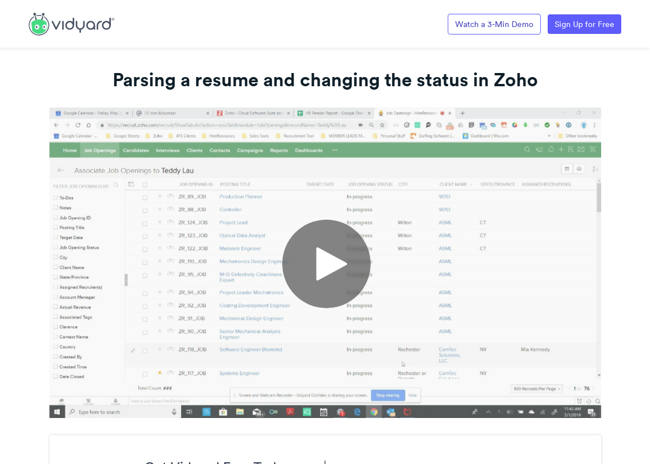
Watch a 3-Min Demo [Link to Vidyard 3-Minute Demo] (494, 24)
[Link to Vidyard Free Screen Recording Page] (71, 23)
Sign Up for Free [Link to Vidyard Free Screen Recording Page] (584, 24)
